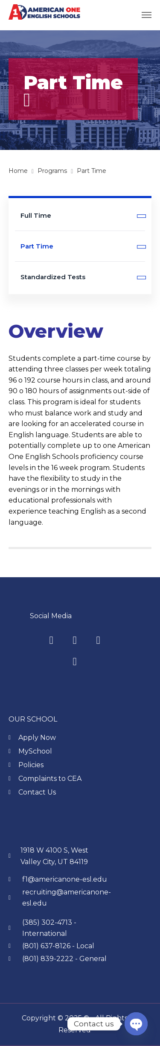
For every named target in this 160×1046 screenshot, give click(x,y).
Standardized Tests (82, 277)
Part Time (82, 246)
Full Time (82, 216)
